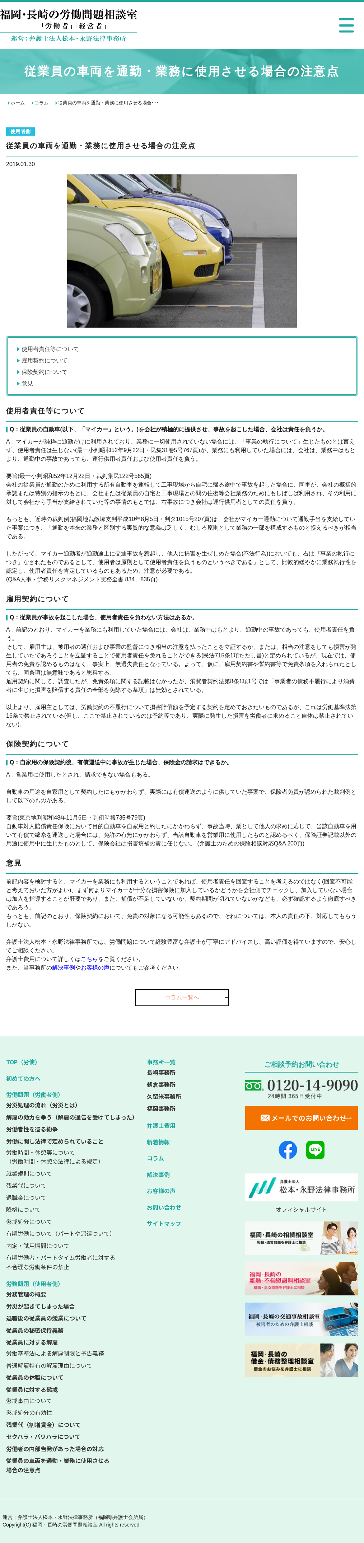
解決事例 (158, 1174)
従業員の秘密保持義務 (35, 1330)
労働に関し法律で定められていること (55, 1141)
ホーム (18, 102)
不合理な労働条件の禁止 (73, 1262)
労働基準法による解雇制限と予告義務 (55, 1353)
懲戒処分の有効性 (29, 1412)
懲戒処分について (29, 1221)
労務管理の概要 (26, 1294)
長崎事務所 (161, 1072)
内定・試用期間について (37, 1245)
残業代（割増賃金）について (43, 1424)
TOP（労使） (23, 1061)
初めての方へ (23, 1078)
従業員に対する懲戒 (32, 1389)
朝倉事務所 (161, 1084)
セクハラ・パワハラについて (43, 1436)
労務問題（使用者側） (35, 1283)
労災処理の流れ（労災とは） (43, 1105)
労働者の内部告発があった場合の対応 (55, 1448)
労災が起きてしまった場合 (40, 1306)
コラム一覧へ (182, 997)
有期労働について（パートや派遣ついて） (60, 1233)
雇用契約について (44, 360)
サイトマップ (164, 1223)
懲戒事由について (29, 1400)
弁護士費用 (161, 1125)
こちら (89, 959)
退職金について (26, 1197)
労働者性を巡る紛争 (32, 1129)
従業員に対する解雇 (32, 1342)
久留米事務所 (164, 1096)
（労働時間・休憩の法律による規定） (73, 1157)
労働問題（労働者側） (35, 1094)
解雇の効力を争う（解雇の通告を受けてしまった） (72, 1117)
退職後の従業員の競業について (46, 1318)
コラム (41, 102)
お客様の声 (95, 968)
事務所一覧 (161, 1061)
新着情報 (158, 1142)
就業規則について (29, 1173)
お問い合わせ (164, 1207)
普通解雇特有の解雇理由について (49, 1365)
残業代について (26, 1185)
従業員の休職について (35, 1377)
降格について (23, 1209)
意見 (27, 383)
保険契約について (44, 372)
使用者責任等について (50, 349)
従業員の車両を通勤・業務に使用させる (73, 1465)
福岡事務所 (161, 1108)
